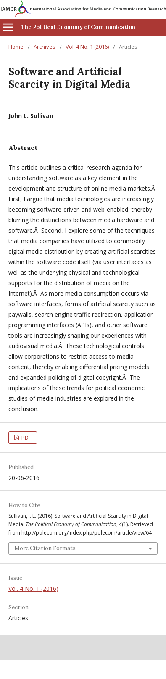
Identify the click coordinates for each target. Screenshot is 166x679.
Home (16, 46)
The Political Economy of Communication (78, 27)
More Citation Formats (45, 548)
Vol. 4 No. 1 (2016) (87, 46)
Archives (44, 46)
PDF (25, 437)
